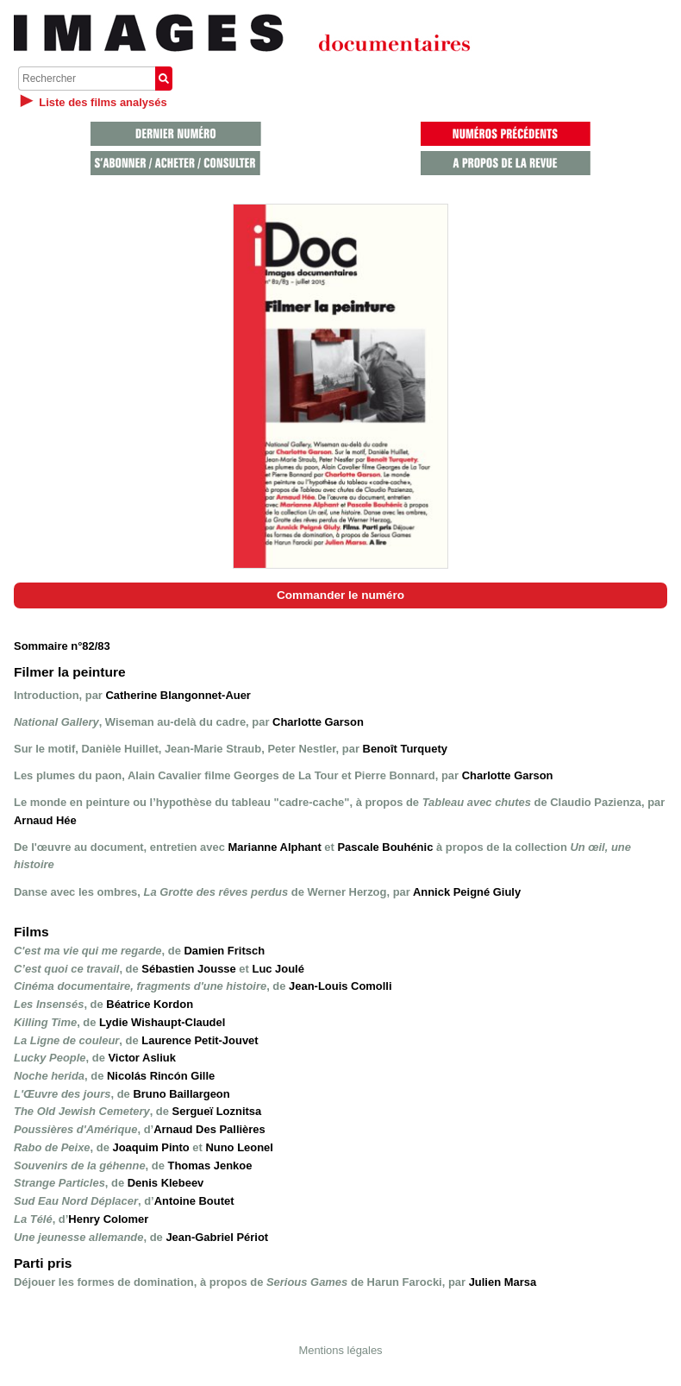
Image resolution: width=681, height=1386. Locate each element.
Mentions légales (340, 1350)
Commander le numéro (340, 595)
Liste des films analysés (102, 102)
